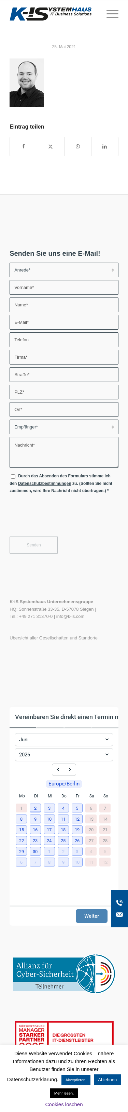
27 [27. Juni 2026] (91, 840)
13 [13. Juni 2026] (91, 819)
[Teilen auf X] (50, 146)
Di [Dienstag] (36, 796)
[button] (36, 808)
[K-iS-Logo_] (53, 14)
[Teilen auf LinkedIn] (104, 146)
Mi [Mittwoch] (50, 796)
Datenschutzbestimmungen (44, 483)
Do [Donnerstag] (64, 796)
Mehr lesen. (64, 1093)
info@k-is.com (70, 616)
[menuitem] (109, 14)
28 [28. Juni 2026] (105, 840)
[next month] (70, 770)
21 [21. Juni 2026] (105, 830)
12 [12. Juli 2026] (105, 862)
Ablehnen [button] (107, 1079)
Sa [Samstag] (91, 796)
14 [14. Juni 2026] (105, 819)
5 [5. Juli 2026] (105, 851)
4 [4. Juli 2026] (91, 851)
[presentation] (61, 518)
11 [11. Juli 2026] (91, 862)
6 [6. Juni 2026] (91, 808)
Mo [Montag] (22, 796)
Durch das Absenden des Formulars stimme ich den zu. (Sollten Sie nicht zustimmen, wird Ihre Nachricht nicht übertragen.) (61, 483)
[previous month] (58, 770)
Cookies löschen (64, 1104)
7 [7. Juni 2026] (105, 808)
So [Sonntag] (105, 796)
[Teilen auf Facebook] (23, 146)
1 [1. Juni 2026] (21, 808)
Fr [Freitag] (78, 796)
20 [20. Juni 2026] (91, 830)
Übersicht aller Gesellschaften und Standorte (54, 637)
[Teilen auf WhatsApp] (78, 146)
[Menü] (109, 14)
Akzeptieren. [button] (76, 1080)
